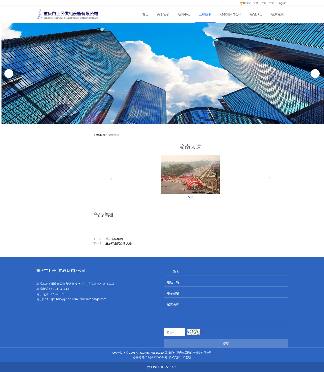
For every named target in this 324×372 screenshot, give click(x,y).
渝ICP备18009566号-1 (162, 367)
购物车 (245, 3)
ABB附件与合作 (230, 14)
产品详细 (103, 214)
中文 (271, 3)
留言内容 (174, 304)
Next (315, 73)
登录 (255, 3)
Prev (8, 73)
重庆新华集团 (114, 239)
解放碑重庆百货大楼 (118, 243)
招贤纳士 (256, 14)
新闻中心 (184, 14)
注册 (263, 3)
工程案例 (205, 14)
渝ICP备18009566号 (154, 357)
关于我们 (163, 14)
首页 (145, 14)
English (282, 3)
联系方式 (277, 14)
